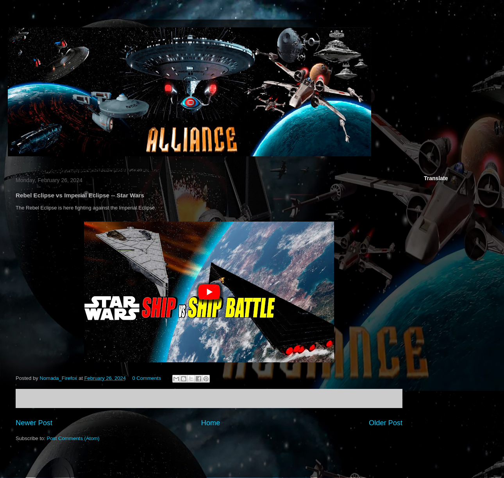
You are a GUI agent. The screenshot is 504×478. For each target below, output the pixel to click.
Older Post (385, 423)
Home (210, 423)
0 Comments (146, 378)
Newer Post (34, 423)
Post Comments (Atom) (73, 438)
